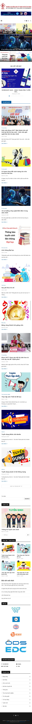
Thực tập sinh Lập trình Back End (8, 573)
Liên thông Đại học (8, 60)
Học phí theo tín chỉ (24, 60)
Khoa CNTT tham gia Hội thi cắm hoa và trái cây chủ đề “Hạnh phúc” (15, 358)
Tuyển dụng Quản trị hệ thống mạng (14, 472)
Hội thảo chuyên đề (16, 686)
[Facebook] (9, 664)
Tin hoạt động (16, 699)
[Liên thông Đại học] (8, 56)
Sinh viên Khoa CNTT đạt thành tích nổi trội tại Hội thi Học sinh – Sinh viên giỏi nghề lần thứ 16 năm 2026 (15, 132)
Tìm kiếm (4, 496)
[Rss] (23, 666)
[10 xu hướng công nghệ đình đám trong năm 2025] (16, 42)
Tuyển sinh (16, 703)
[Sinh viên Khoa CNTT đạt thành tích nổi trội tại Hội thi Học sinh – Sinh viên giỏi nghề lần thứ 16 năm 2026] (8, 28)
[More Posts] (16, 486)
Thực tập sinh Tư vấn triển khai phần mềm (23, 573)
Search (27, 498)
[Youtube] (9, 666)
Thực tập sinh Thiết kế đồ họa (11, 397)
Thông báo (16, 690)
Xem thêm (4, 143)
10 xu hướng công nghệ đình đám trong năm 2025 (16, 49)
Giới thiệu (16, 680)
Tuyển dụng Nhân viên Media (11, 434)
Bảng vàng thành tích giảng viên (12, 325)
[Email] (26, 21)
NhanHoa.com (22, 721)
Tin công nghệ (16, 696)
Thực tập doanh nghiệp (16, 693)
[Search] (30, 21)
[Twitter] (28, 21)
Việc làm (16, 706)
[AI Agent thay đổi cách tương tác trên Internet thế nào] (24, 28)
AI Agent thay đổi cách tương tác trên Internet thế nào (14, 588)
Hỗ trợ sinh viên (16, 683)
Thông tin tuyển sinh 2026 (10, 529)
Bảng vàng (16, 676)
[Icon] (8, 566)
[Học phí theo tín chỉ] (24, 56)
